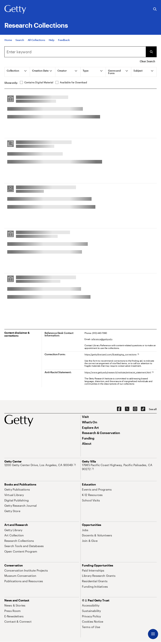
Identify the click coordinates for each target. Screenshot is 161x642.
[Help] (51, 40)
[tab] (17, 72)
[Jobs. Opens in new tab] (85, 530)
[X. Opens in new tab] (127, 409)
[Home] (8, 40)
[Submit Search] (151, 51)
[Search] (19, 40)
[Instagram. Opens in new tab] (135, 409)
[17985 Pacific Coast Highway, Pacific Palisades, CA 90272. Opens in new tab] (119, 467)
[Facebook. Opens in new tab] (119, 409)
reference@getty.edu (101, 339)
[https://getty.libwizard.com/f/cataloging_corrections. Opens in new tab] (111, 354)
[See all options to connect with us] (153, 409)
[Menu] (153, 634)
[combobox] (75, 51)
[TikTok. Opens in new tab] (143, 409)
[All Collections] (36, 40)
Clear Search (147, 61)
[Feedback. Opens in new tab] (64, 40)
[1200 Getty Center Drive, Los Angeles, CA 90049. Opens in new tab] (40, 465)
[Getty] (15, 9)
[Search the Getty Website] (155, 9)
